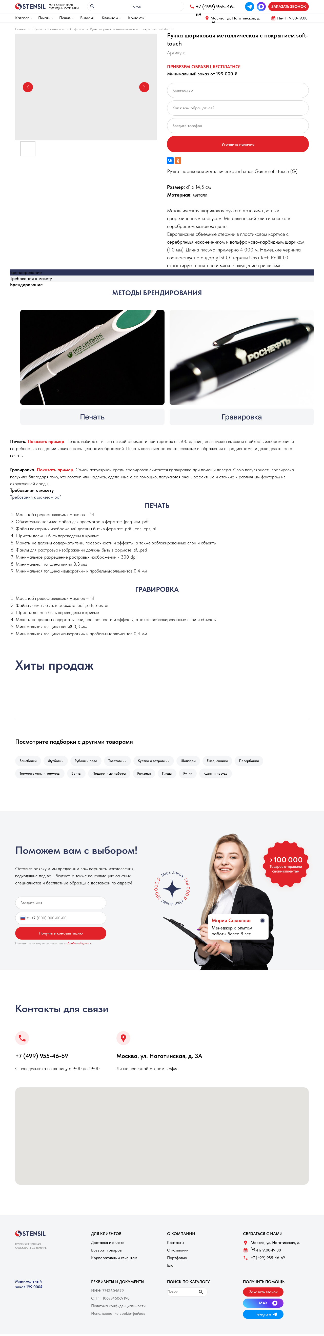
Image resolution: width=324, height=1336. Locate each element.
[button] (288, 6)
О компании (177, 1252)
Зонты (78, 775)
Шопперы (193, 761)
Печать (44, 17)
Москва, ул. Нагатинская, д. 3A (235, 20)
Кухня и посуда (222, 775)
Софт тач (77, 29)
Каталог (22, 17)
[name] (60, 905)
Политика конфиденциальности (118, 1307)
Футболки (57, 761)
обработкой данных (79, 945)
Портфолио (177, 1259)
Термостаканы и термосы (40, 775)
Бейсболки (28, 761)
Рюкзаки (147, 775)
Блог (171, 1267)
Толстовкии (121, 761)
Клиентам (110, 17)
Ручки (37, 29)
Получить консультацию (61, 935)
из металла (56, 29)
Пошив (65, 17)
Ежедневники (223, 761)
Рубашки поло (88, 761)
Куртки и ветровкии (158, 761)
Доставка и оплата (108, 1244)
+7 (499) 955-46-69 (41, 1058)
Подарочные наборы (112, 775)
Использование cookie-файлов (118, 1315)
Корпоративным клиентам (114, 1259)
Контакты (136, 17)
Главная (20, 29)
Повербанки (257, 761)
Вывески (87, 17)
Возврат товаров (106, 1252)
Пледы (172, 775)
